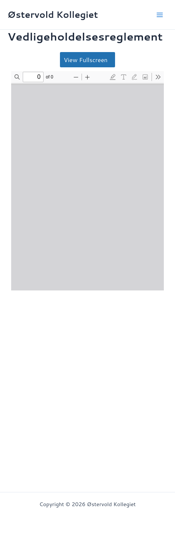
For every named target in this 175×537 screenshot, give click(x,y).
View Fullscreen (85, 59)
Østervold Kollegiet (52, 14)
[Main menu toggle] (160, 15)
